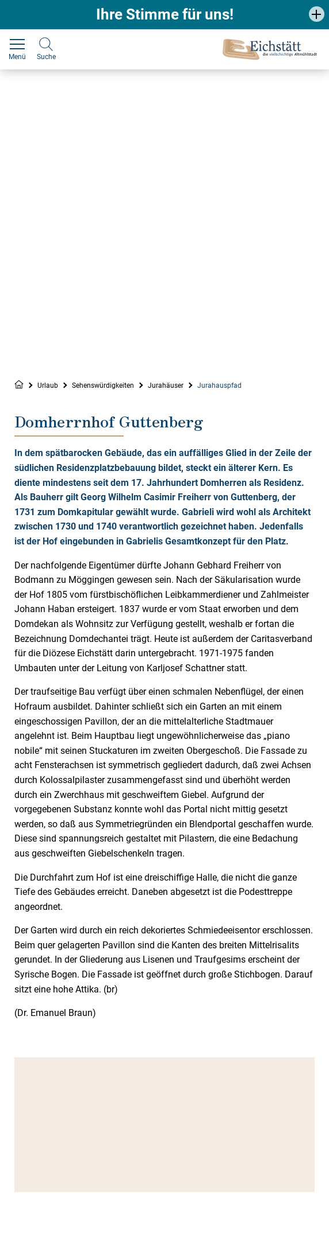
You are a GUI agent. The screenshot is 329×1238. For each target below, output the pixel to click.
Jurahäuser (165, 385)
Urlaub (47, 385)
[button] (316, 14)
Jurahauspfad (219, 385)
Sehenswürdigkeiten (103, 385)
